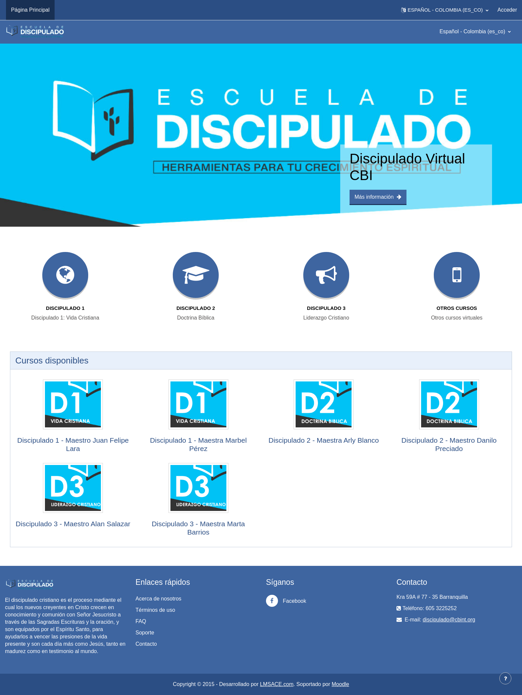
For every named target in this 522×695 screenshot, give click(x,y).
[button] (445, 10)
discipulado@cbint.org (449, 619)
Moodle (340, 684)
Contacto (146, 644)
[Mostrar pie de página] (505, 678)
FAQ (140, 621)
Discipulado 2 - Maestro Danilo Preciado (449, 444)
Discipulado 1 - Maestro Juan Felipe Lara (73, 444)
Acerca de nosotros (158, 598)
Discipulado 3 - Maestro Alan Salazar (73, 524)
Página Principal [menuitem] (30, 10)
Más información (378, 197)
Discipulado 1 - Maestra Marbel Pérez (198, 444)
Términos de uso (155, 610)
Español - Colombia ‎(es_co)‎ (473, 31)
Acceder (507, 10)
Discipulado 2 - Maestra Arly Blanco (324, 440)
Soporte (144, 632)
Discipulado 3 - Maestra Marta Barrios (198, 528)
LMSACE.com (276, 684)
